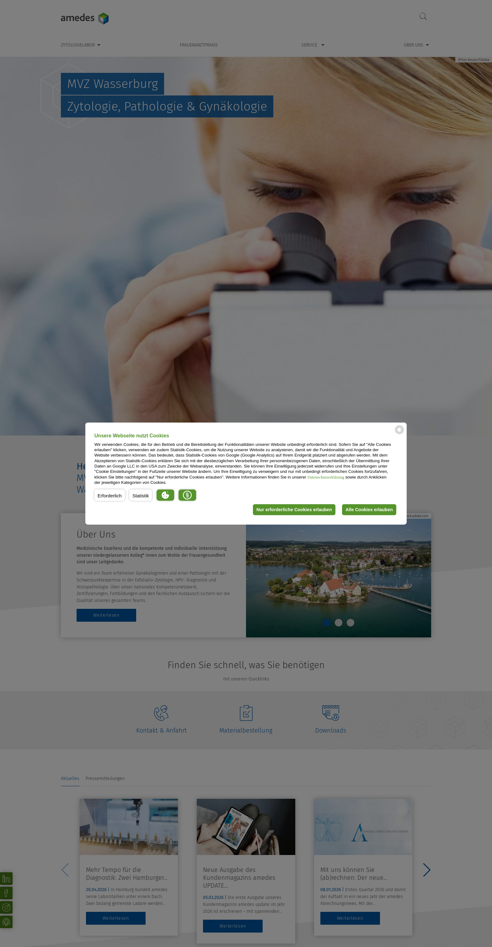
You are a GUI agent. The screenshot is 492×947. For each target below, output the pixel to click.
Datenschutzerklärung (326, 476)
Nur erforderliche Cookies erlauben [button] (294, 509)
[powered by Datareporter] (399, 434)
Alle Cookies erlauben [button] (369, 509)
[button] (109, 495)
